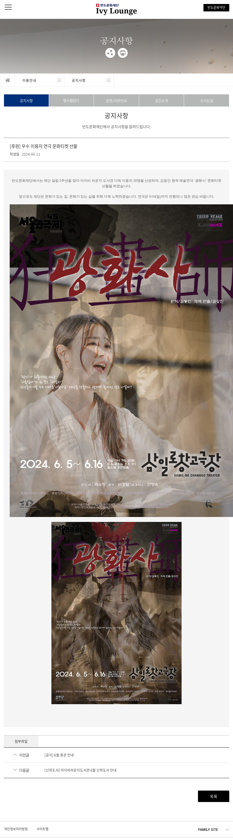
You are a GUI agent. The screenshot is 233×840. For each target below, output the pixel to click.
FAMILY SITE (208, 829)
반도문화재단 (216, 7)
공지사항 (26, 100)
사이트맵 (42, 828)
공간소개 (161, 100)
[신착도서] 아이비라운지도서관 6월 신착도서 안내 (80, 769)
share (110, 53)
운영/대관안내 (116, 100)
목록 (213, 796)
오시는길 (206, 100)
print (123, 53)
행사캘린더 (71, 100)
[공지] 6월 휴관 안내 (59, 754)
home (7, 80)
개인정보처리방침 (16, 828)
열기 (39, 80)
